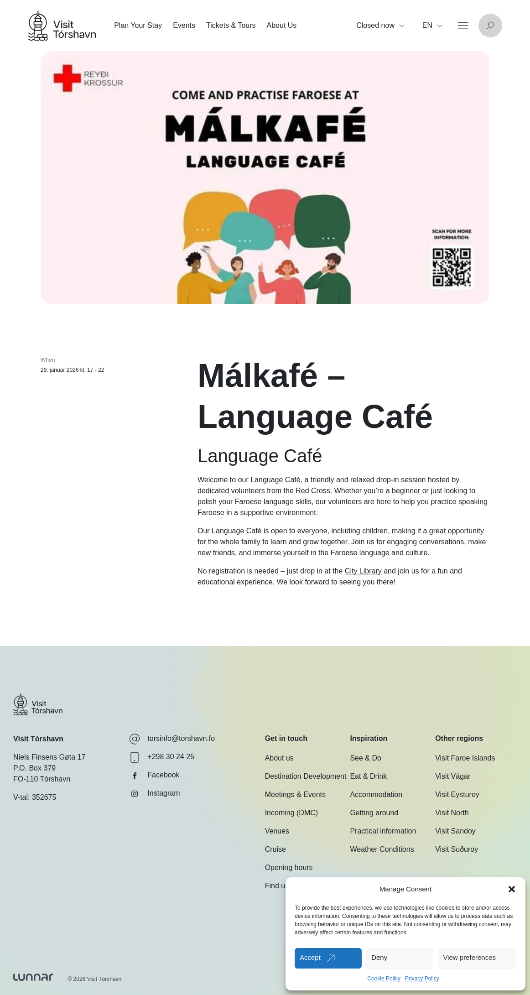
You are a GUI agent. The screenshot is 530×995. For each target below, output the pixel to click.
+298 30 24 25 (161, 757)
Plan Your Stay (138, 25)
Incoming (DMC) (291, 813)
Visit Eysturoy (457, 794)
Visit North (452, 813)
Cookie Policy (383, 978)
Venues (277, 831)
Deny (379, 957)
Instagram (154, 793)
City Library (363, 571)
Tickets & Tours (230, 25)
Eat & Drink (368, 776)
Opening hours (289, 867)
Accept (310, 957)
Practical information (383, 831)
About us (279, 758)
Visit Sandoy (455, 831)
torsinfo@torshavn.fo (172, 739)
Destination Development (306, 776)
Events (184, 25)
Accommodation (376, 794)
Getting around (374, 813)
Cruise (275, 849)
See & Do (365, 758)
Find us (277, 886)
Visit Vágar (452, 776)
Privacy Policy (422, 978)
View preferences (469, 957)
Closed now (380, 25)
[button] (511, 889)
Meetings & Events (295, 794)
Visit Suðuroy (456, 849)
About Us (282, 25)
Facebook (154, 775)
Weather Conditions (382, 849)
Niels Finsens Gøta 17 (49, 757)
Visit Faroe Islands (465, 758)
